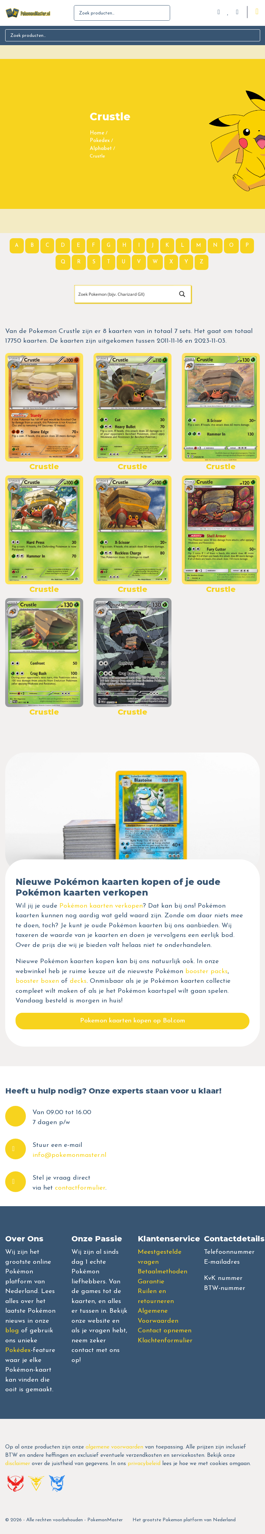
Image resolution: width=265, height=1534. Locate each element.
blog (12, 1331)
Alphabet (101, 148)
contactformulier (80, 1188)
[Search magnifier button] (182, 294)
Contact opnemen (165, 1331)
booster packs (206, 971)
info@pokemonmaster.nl (69, 1155)
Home (97, 133)
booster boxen (37, 981)
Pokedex (100, 140)
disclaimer (17, 1463)
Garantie (151, 1282)
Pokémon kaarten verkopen (101, 906)
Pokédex (18, 1350)
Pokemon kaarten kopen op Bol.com (132, 1021)
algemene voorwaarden (114, 1447)
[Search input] (124, 294)
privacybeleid (144, 1463)
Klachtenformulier (165, 1341)
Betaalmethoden (162, 1272)
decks (78, 981)
